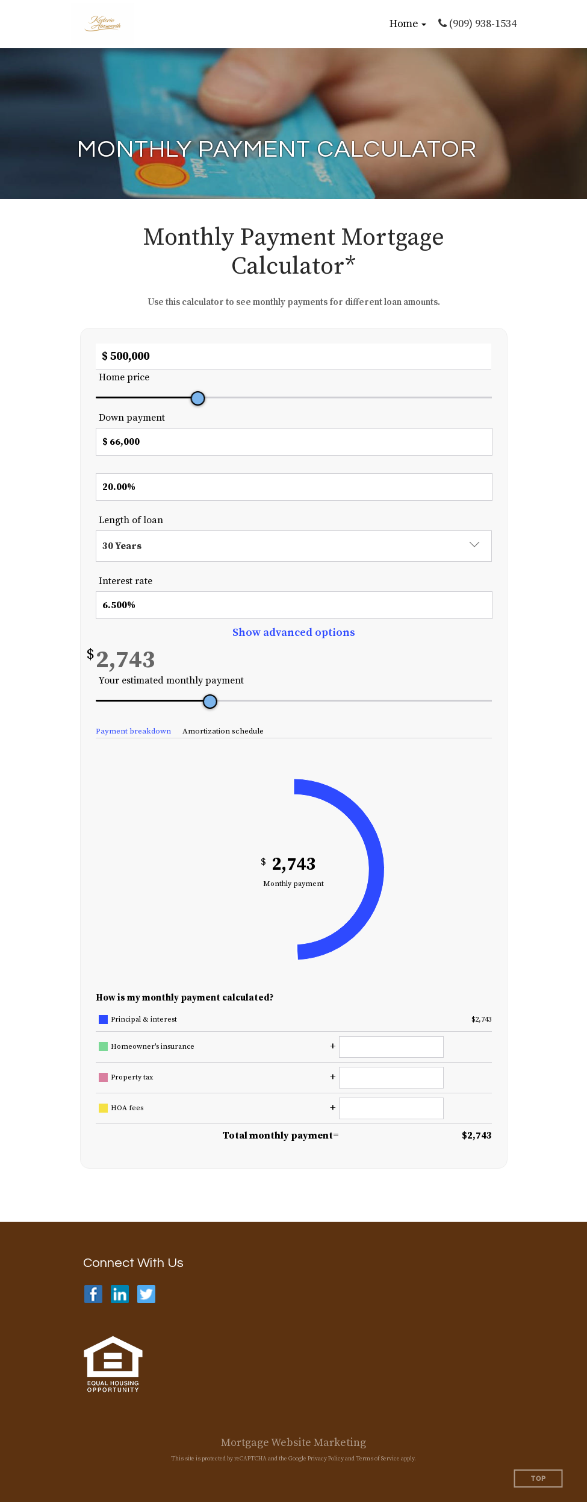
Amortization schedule (223, 731)
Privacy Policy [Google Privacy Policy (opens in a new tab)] (326, 1458)
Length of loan (131, 520)
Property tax (132, 1077)
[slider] (197, 398)
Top (538, 1479)
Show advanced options (293, 632)
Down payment (132, 418)
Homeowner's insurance (152, 1046)
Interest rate (125, 581)
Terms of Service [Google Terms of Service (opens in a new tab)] (378, 1458)
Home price (124, 377)
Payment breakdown (133, 731)
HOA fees (127, 1108)
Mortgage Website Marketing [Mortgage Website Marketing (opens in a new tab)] (293, 1443)
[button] (407, 24)
